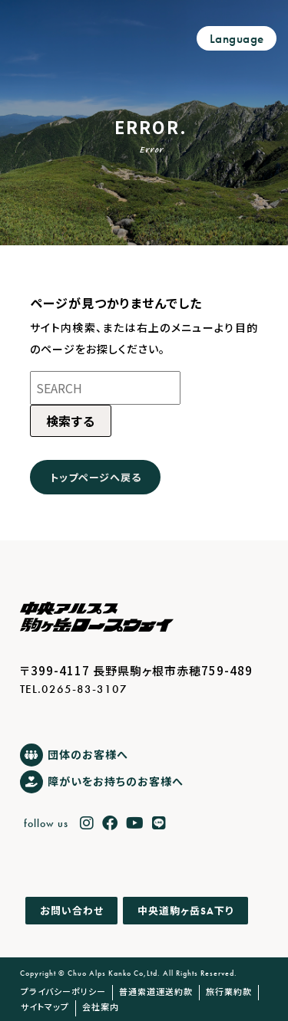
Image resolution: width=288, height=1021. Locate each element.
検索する (70, 421)
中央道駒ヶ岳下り (185, 910)
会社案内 (100, 1006)
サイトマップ (45, 1006)
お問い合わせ (72, 911)
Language (237, 39)
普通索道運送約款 (156, 991)
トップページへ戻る (95, 477)
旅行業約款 (229, 991)
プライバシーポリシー (63, 991)
